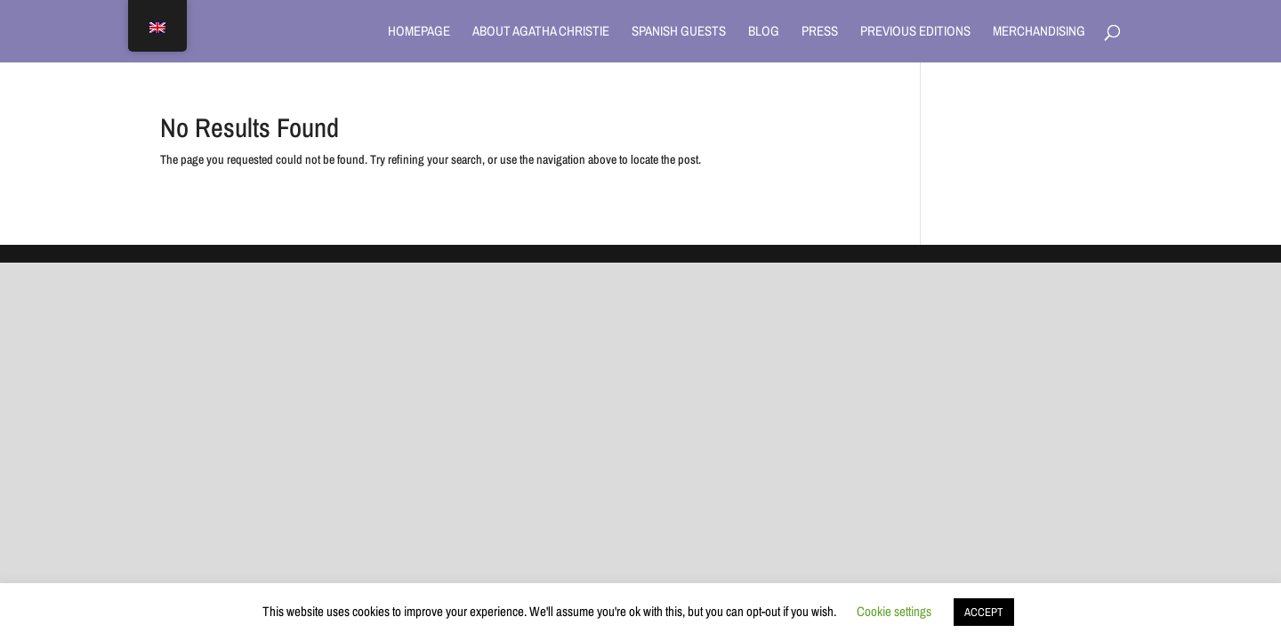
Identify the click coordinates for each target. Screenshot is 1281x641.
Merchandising (1039, 32)
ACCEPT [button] (983, 612)
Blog (763, 32)
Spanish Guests (679, 32)
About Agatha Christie (540, 32)
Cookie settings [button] (894, 611)
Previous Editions (915, 32)
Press (820, 32)
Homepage (419, 32)
